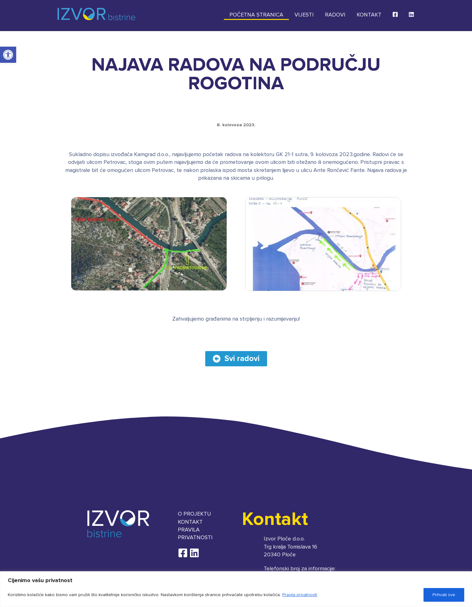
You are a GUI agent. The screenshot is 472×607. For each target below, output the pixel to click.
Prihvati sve (444, 595)
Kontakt (369, 15)
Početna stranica (256, 15)
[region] (236, 589)
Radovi (335, 15)
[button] (8, 55)
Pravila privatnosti (299, 595)
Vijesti (304, 15)
